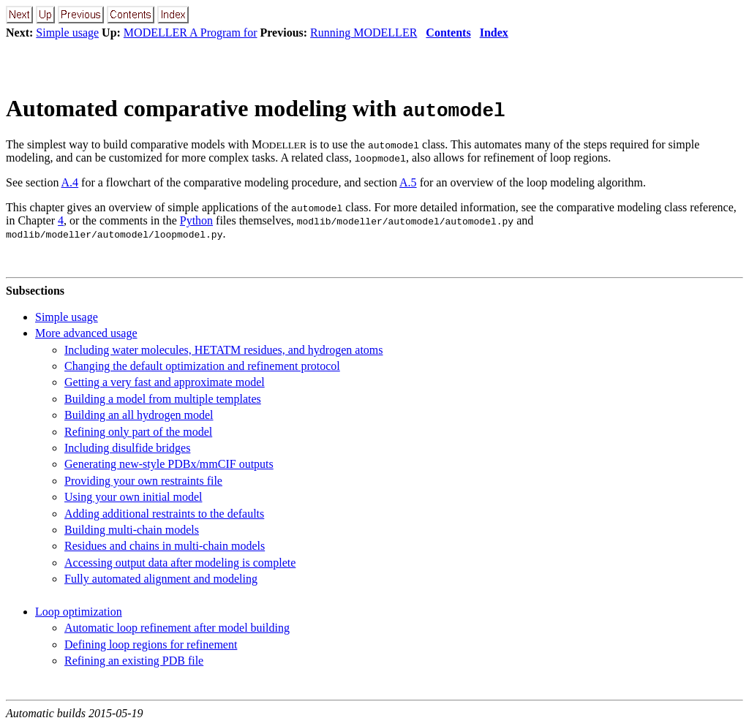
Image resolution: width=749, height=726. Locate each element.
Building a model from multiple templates (162, 399)
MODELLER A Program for (190, 32)
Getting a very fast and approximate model (164, 382)
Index (494, 32)
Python (196, 220)
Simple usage (67, 32)
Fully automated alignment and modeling (160, 578)
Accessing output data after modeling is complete (180, 562)
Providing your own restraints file (143, 480)
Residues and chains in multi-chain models (164, 546)
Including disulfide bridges (127, 448)
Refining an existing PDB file (133, 660)
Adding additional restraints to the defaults (164, 513)
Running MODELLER (363, 32)
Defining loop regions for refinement (150, 644)
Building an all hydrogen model (139, 415)
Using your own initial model (133, 497)
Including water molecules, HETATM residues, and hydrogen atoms (223, 350)
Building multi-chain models (131, 529)
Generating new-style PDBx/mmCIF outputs (169, 464)
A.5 (408, 182)
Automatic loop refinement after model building (177, 627)
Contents (448, 32)
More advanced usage (86, 333)
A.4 (70, 182)
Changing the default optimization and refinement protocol (202, 366)
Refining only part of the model (138, 432)
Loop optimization (78, 611)
